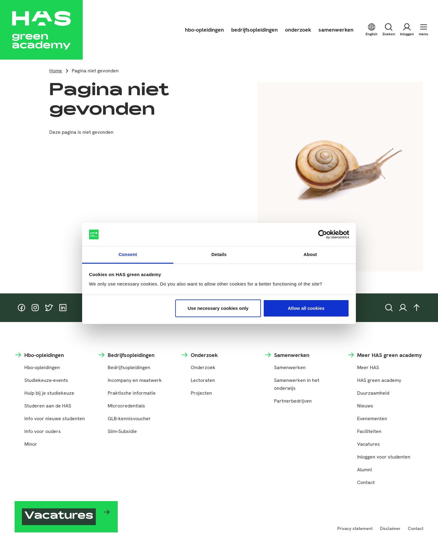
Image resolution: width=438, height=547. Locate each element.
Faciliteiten (369, 431)
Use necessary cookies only (218, 308)
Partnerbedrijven (293, 401)
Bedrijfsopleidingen (129, 367)
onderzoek (298, 29)
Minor (30, 444)
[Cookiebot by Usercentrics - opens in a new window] (322, 234)
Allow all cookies (306, 308)
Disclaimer (390, 528)
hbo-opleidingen (204, 29)
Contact (366, 482)
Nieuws (365, 406)
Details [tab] (219, 254)
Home (55, 71)
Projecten (201, 393)
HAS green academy (379, 380)
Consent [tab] (128, 254)
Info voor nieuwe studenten (54, 418)
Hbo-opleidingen (42, 367)
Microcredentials (126, 406)
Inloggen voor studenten (383, 457)
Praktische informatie (132, 393)
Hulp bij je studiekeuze (49, 393)
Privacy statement (355, 528)
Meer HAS (368, 367)
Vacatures (368, 444)
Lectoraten (203, 380)
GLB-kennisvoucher (129, 418)
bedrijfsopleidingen (254, 29)
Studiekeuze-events (46, 380)
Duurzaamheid (373, 393)
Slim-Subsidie (122, 431)
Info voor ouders (42, 431)
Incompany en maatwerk (135, 380)
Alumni (364, 469)
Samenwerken (290, 367)
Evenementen (372, 418)
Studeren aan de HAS (47, 406)
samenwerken (335, 29)
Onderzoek (203, 367)
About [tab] (310, 254)
